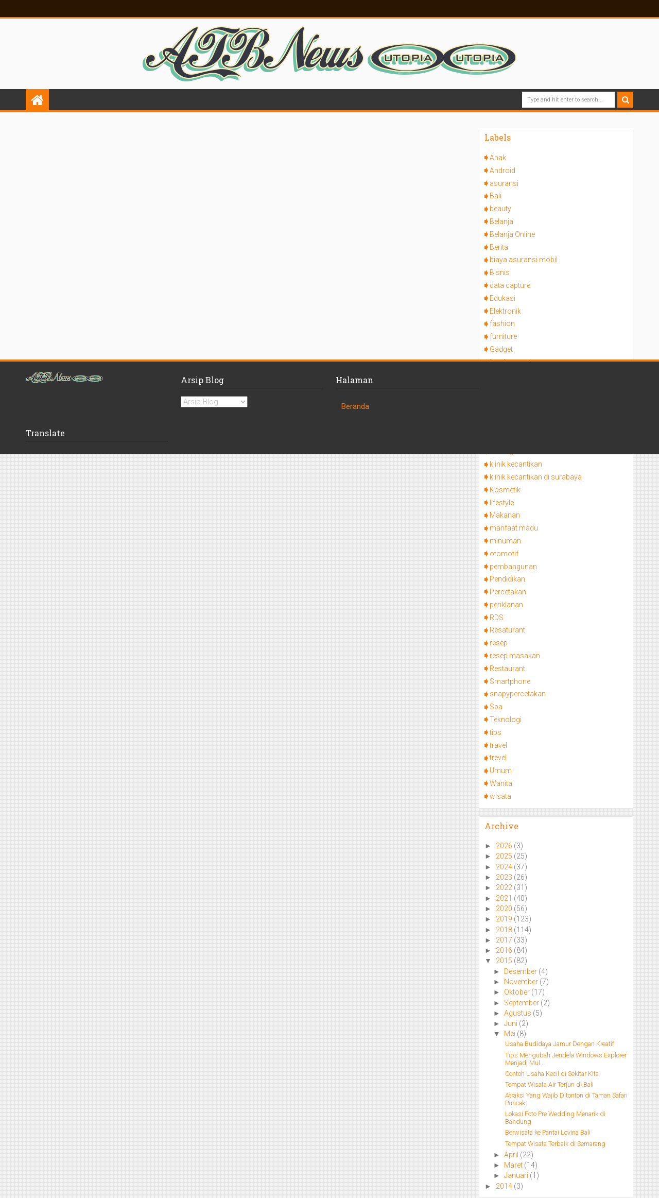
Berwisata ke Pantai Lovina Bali (548, 1132)
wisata (500, 796)
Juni (511, 1023)
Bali (495, 196)
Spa (496, 707)
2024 (505, 867)
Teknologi (506, 719)
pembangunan (513, 566)
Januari (517, 1175)
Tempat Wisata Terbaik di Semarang (555, 1144)
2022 (505, 887)
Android (502, 170)
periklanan (506, 605)
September (522, 1003)
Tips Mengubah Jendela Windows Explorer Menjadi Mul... (566, 1059)
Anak (498, 157)
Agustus (518, 1013)
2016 (505, 950)
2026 (505, 846)
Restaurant (507, 668)
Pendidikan (507, 579)
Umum (501, 770)
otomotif (504, 554)
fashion (502, 323)
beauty (500, 208)
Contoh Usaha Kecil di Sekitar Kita (552, 1073)
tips (495, 732)
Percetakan (508, 592)
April (512, 1155)
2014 (505, 1186)
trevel (498, 758)
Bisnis (500, 272)
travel (498, 745)
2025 (505, 856)
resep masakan (515, 656)
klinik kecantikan (516, 464)
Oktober (517, 992)
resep (499, 643)
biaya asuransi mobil (524, 259)
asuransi (504, 183)
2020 (505, 908)
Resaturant (507, 630)
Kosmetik (505, 490)
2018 (505, 930)
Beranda (355, 406)
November (522, 982)
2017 (505, 940)
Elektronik (505, 311)
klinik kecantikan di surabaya (536, 477)
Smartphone (510, 681)
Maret (514, 1165)
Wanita (501, 783)
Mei (510, 1034)
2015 (505, 960)
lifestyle (502, 503)
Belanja (501, 221)
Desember (521, 971)
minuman (505, 541)
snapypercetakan (518, 694)
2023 (505, 877)
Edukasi (502, 298)
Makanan (505, 515)
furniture (503, 336)
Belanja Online (512, 234)
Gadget (501, 349)
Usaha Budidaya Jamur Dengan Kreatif (559, 1044)
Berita (499, 247)
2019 (505, 919)
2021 (505, 898)
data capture (510, 285)
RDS (497, 617)
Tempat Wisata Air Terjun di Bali (549, 1084)
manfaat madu (514, 528)
